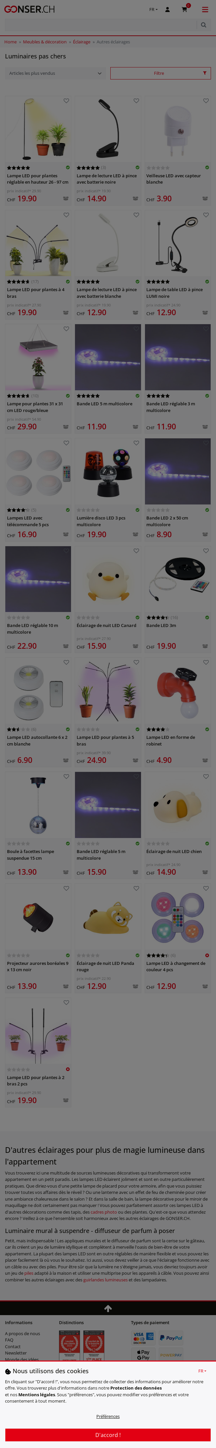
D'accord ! (108, 1435)
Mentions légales (36, 1395)
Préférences (108, 1416)
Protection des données (136, 1388)
